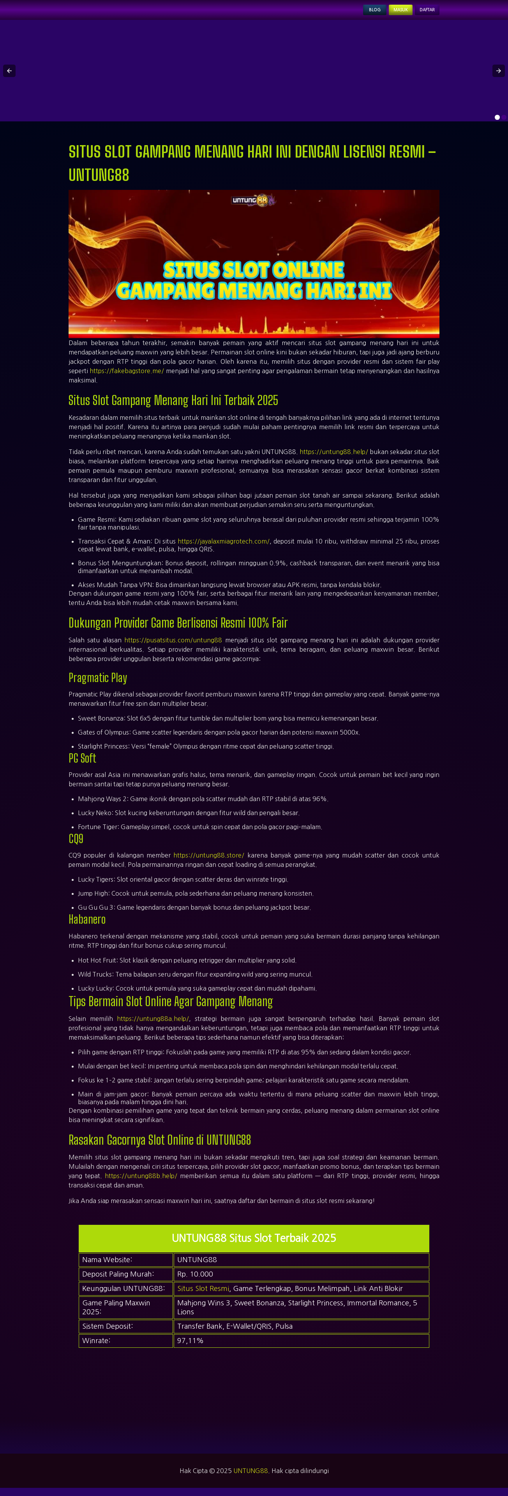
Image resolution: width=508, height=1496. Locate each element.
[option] (497, 125)
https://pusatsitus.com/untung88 (173, 648)
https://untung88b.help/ (141, 1183)
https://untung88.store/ (208, 863)
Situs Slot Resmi (203, 1296)
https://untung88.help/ (334, 460)
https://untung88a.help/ (153, 1026)
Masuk (381, 14)
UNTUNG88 (250, 1479)
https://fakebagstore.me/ (127, 379)
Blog (345, 14)
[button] (9, 78)
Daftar (420, 14)
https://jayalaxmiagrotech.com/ (224, 549)
